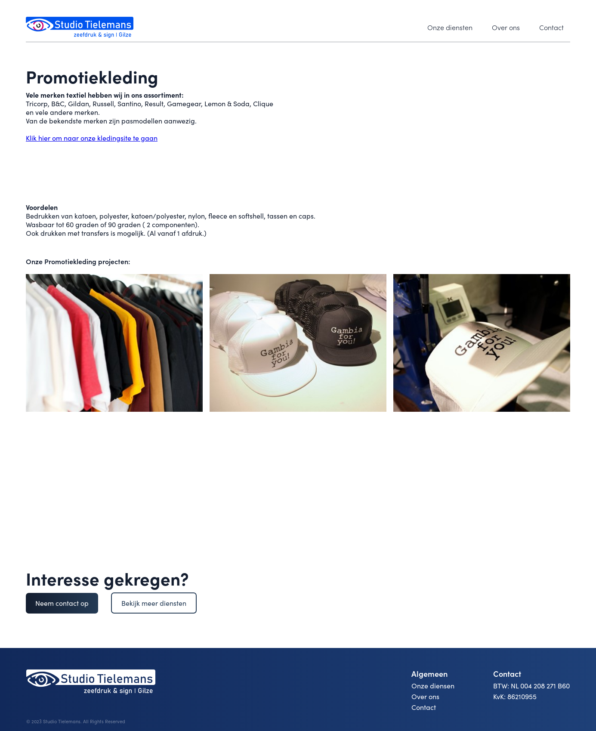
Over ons (506, 27)
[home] (79, 27)
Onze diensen (432, 686)
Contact (551, 27)
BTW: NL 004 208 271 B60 (531, 686)
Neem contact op (62, 603)
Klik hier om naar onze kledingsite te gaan (91, 137)
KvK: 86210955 (515, 696)
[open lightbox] (114, 343)
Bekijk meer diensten (153, 603)
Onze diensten (449, 27)
